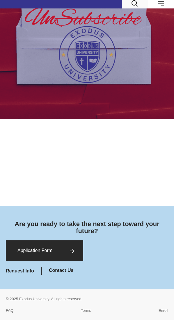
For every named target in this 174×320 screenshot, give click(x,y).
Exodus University (34, 299)
